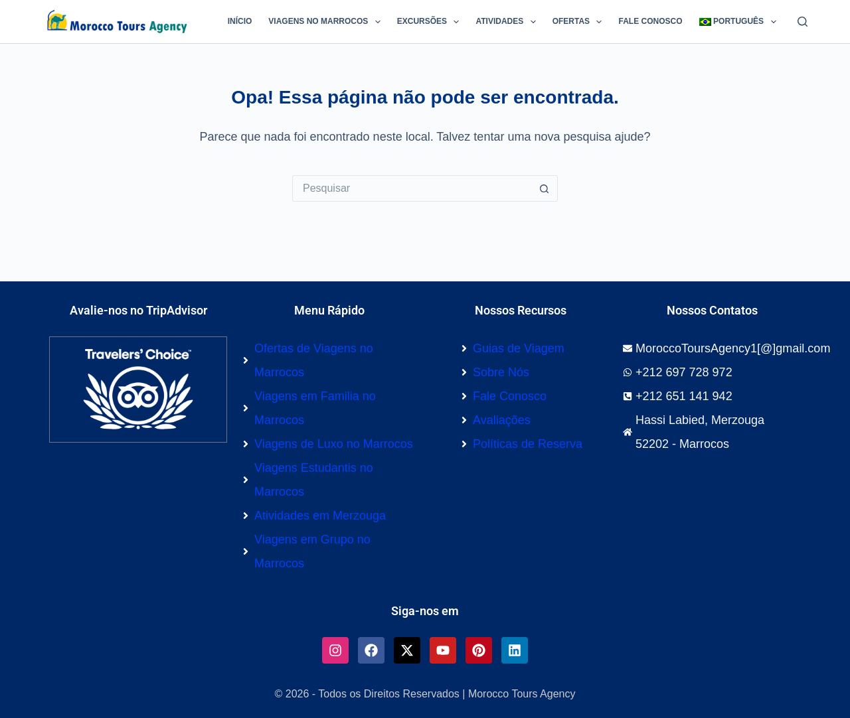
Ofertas (580, 22)
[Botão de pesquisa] (544, 188)
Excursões (431, 22)
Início (240, 21)
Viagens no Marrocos (326, 22)
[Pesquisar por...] (411, 188)
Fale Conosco (650, 21)
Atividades (508, 22)
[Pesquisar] (803, 22)
